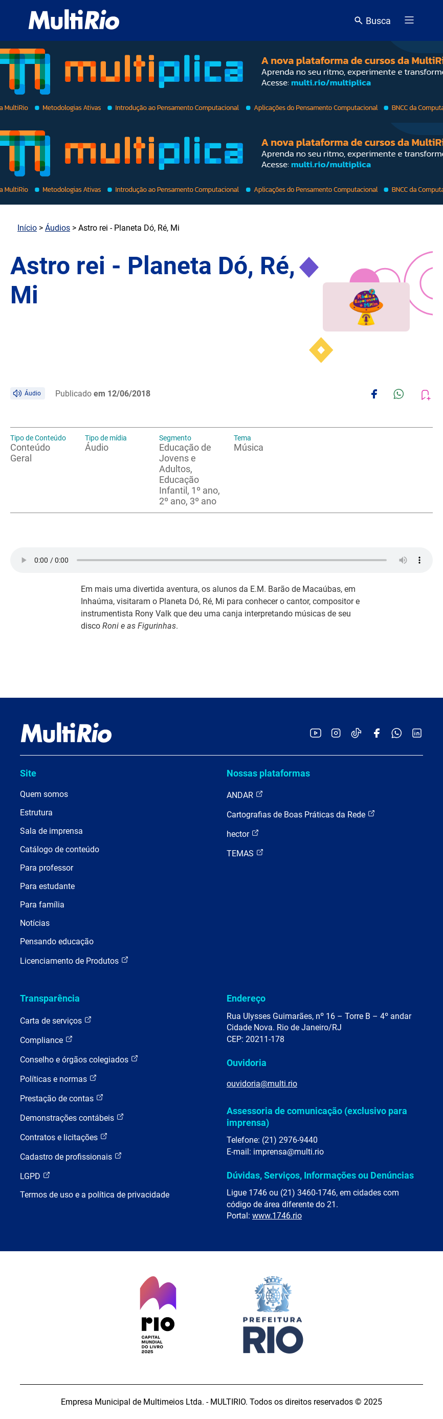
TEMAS (245, 853)
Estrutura (36, 812)
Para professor (46, 868)
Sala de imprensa (51, 831)
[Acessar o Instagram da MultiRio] (335, 733)
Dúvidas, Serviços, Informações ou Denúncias (320, 1175)
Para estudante (47, 886)
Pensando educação (57, 941)
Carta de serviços (56, 1020)
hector (243, 833)
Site (28, 773)
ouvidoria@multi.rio (262, 1084)
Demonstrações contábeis (72, 1117)
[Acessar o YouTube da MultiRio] (315, 733)
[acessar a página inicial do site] (74, 20)
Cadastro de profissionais (71, 1156)
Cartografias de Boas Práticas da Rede (301, 814)
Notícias (35, 923)
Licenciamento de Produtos (74, 960)
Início (27, 228)
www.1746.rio (277, 1216)
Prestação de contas (62, 1098)
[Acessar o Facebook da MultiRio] (376, 733)
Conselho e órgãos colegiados (79, 1059)
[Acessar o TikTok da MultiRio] (356, 733)
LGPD (35, 1175)
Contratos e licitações (64, 1137)
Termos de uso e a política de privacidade (94, 1195)
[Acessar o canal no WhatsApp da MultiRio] (396, 733)
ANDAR (245, 794)
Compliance (46, 1039)
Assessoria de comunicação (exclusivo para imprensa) (317, 1116)
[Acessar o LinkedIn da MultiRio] (417, 733)
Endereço (246, 998)
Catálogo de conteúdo (59, 849)
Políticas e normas (58, 1078)
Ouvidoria (247, 1062)
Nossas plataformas (268, 773)
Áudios (57, 228)
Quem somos (44, 794)
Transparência (50, 998)
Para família (42, 905)
